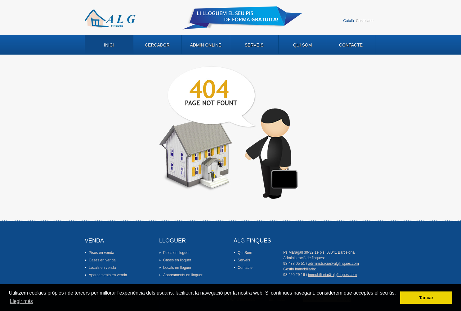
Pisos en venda (101, 253)
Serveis (254, 44)
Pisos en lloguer (176, 253)
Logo (110, 18)
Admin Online (205, 44)
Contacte (351, 44)
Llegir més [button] (21, 301)
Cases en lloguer (177, 260)
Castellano (365, 21)
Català (348, 21)
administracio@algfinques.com (333, 263)
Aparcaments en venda (108, 275)
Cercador (157, 44)
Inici (109, 44)
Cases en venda (102, 260)
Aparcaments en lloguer (183, 275)
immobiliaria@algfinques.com (332, 275)
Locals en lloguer (177, 267)
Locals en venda (102, 267)
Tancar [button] (426, 297)
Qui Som (302, 44)
